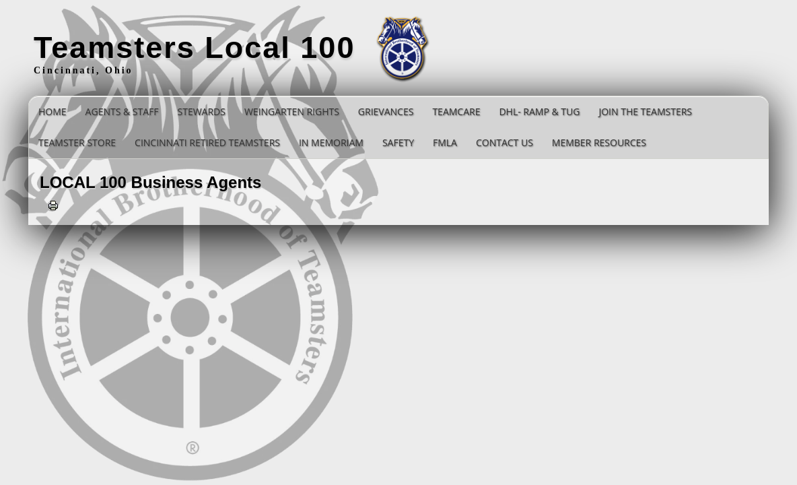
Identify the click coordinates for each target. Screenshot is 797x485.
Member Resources (599, 142)
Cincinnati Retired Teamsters (207, 142)
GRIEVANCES (386, 111)
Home (52, 111)
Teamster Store (77, 142)
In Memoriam (331, 142)
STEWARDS (202, 111)
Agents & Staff (122, 111)
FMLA (445, 142)
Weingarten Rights (291, 111)
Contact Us (504, 142)
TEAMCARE (456, 111)
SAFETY (398, 142)
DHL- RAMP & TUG (539, 111)
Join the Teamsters (645, 111)
